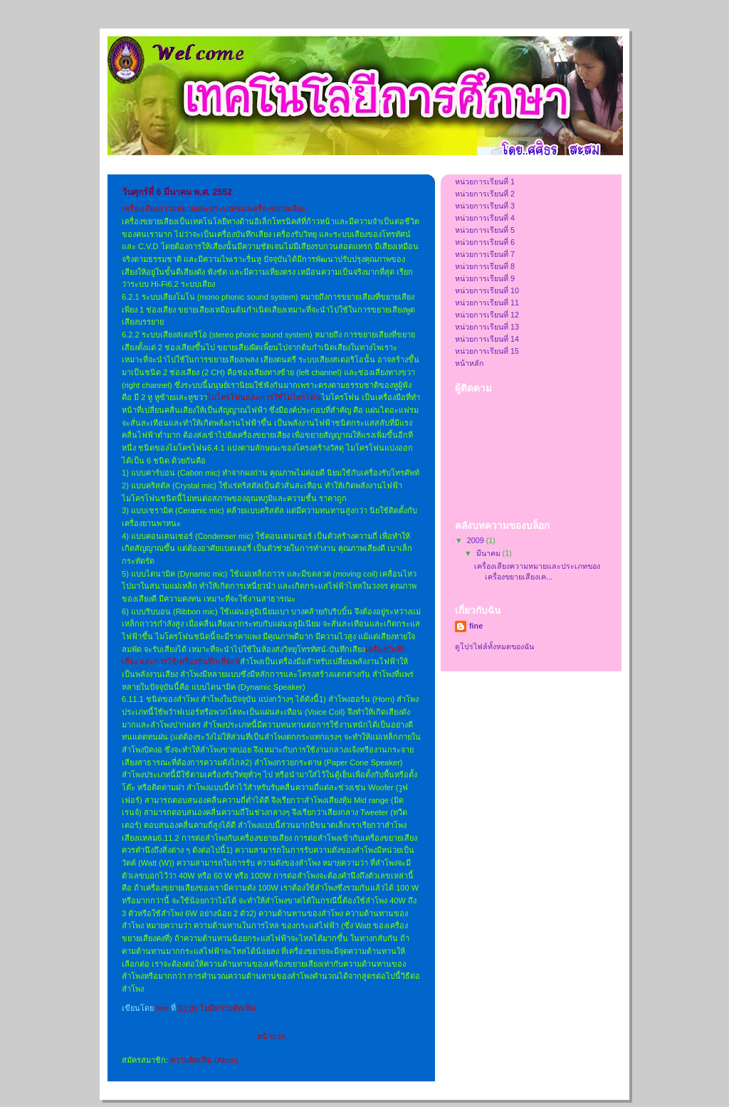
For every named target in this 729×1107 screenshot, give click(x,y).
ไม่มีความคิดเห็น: (230, 1008)
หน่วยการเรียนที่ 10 (487, 290)
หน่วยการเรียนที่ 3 (485, 205)
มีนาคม (489, 553)
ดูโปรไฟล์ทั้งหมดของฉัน (494, 646)
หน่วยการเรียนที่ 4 (485, 218)
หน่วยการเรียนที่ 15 (487, 351)
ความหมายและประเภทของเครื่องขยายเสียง (231, 208)
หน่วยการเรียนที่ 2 (485, 193)
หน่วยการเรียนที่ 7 (485, 254)
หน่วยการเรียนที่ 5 (485, 230)
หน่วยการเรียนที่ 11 (487, 302)
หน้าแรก (271, 1036)
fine (476, 625)
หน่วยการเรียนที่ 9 (485, 278)
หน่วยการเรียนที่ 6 (485, 242)
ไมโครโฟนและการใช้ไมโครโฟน (264, 397)
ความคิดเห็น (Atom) (204, 1060)
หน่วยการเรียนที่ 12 (487, 314)
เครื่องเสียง (140, 208)
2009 (476, 540)
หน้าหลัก (469, 363)
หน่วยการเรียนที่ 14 (487, 339)
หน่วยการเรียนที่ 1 (485, 181)
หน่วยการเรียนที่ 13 (487, 326)
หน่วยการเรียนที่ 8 (485, 266)
